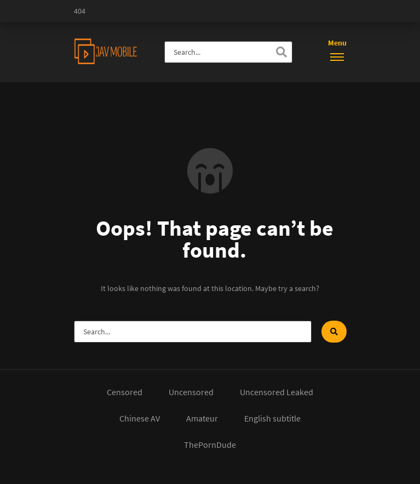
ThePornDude (210, 444)
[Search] (281, 52)
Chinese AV (139, 418)
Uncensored (191, 391)
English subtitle (272, 418)
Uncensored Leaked (276, 391)
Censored (124, 391)
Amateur (202, 418)
